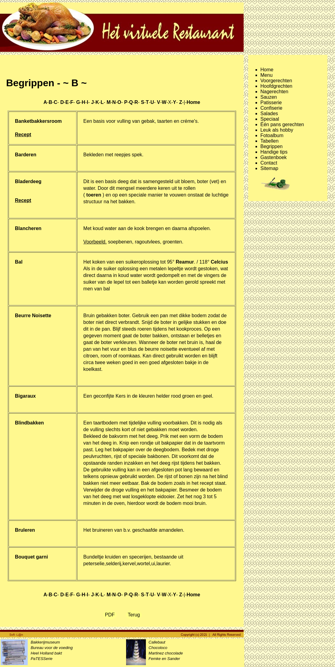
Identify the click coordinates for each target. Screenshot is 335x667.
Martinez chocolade (166, 653)
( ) (93, 194)
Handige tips (273, 151)
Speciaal (269, 119)
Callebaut (157, 642)
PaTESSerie (42, 658)
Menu (266, 75)
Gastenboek (273, 157)
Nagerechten (274, 91)
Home (266, 69)
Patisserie (271, 102)
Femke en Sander (164, 658)
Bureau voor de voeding (52, 647)
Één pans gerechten (282, 124)
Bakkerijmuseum (45, 642)
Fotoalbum (272, 135)
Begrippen (271, 146)
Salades (269, 113)
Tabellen (269, 141)
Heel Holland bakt (46, 653)
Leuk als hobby (276, 130)
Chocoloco (158, 647)
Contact (268, 162)
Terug (134, 614)
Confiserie (271, 108)
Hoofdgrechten (276, 86)
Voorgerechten (276, 80)
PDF (110, 614)
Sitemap (269, 168)
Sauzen (268, 97)
